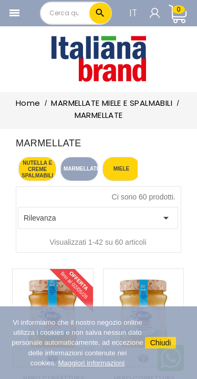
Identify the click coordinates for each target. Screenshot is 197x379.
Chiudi (160, 342)
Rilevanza (98, 218)
